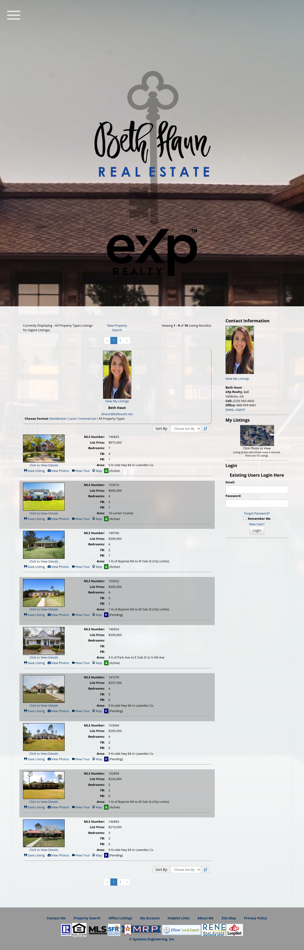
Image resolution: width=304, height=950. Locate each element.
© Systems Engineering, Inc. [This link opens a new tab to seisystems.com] (152, 939)
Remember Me (256, 518)
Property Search (87, 918)
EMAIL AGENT (235, 410)
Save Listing (34, 470)
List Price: (97, 442)
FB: (102, 454)
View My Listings (237, 378)
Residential (58, 418)
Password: (233, 496)
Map (97, 471)
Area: (101, 465)
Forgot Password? (257, 513)
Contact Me (56, 918)
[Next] (127, 340)
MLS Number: (94, 437)
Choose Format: (37, 418)
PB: (102, 459)
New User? (257, 524)
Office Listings (120, 918)
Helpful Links (179, 918)
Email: (230, 482)
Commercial (87, 418)
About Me (205, 918)
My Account (150, 918)
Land (72, 418)
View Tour (81, 470)
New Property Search (117, 327)
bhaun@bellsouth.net (117, 414)
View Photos (58, 470)
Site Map (229, 918)
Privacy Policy (255, 918)
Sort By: (162, 428)
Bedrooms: (96, 448)
